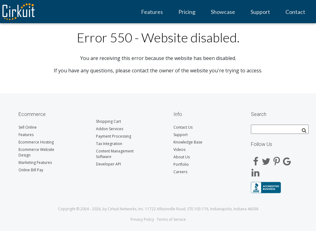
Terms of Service (171, 219)
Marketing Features (35, 162)
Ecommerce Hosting (36, 142)
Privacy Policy (142, 219)
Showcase (223, 11)
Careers (180, 171)
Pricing (186, 11)
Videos (179, 149)
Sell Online (28, 127)
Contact (295, 11)
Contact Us (183, 127)
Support (260, 11)
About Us (181, 157)
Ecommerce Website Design (36, 152)
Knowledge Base (187, 142)
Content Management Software (115, 153)
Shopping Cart (108, 121)
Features (152, 11)
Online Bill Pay (31, 170)
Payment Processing (113, 136)
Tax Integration (109, 143)
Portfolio (181, 164)
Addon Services (109, 128)
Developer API (108, 164)
